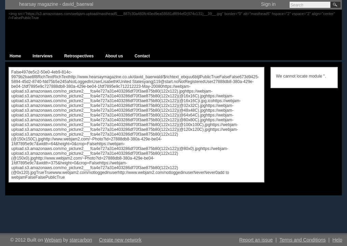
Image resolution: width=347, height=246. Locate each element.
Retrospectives (79, 56)
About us (114, 56)
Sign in (268, 4)
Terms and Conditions (302, 240)
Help (337, 240)
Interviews (42, 56)
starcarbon (81, 240)
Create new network (120, 240)
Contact (142, 56)
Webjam (53, 240)
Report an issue (256, 240)
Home (15, 56)
